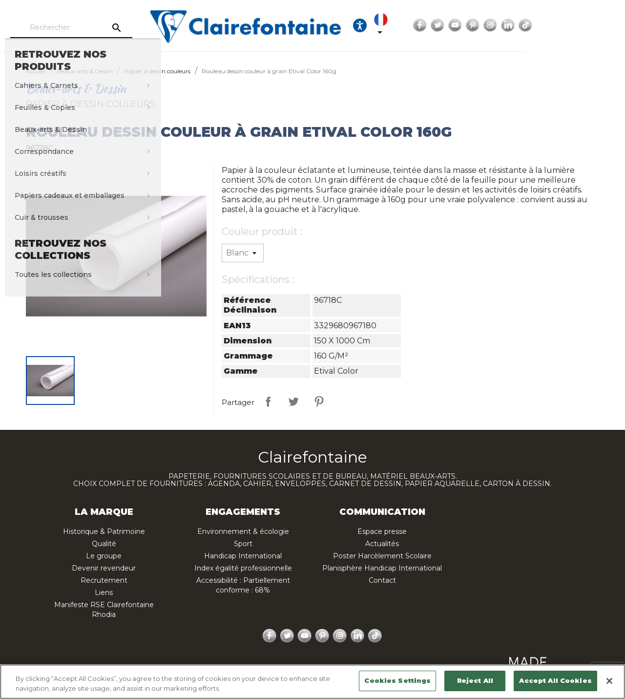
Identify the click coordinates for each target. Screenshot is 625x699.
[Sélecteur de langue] (462, 25)
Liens (104, 592)
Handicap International (243, 555)
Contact (382, 580)
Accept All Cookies (555, 680)
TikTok (610, 25)
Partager (268, 401)
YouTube (539, 25)
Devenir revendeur (104, 568)
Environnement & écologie (243, 531)
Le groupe (104, 555)
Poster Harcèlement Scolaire (382, 555)
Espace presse (382, 531)
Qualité (104, 543)
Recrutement (104, 580)
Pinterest (557, 25)
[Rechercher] (105, 28)
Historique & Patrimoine (104, 531)
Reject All (475, 680)
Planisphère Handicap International (382, 568)
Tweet (293, 401)
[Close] (609, 681)
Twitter (522, 25)
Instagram (575, 25)
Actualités (382, 543)
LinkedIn (592, 25)
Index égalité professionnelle (243, 568)
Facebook (504, 25)
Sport (243, 543)
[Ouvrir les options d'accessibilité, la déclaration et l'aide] (433, 25)
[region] (312, 681)
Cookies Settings (397, 680)
